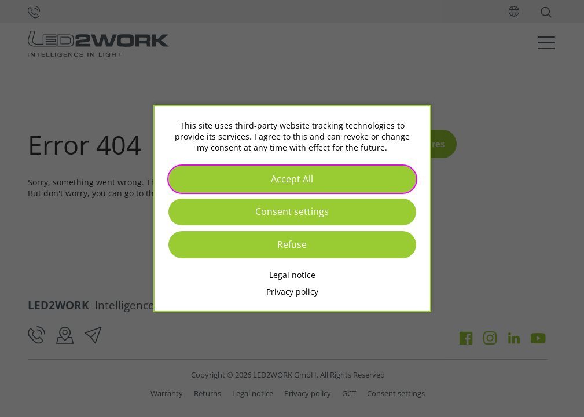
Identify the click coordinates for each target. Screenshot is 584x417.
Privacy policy (292, 291)
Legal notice (292, 274)
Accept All (292, 179)
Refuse (292, 244)
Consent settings (292, 211)
